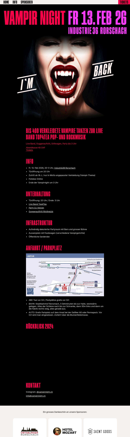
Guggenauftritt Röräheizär (41, 211)
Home (6, 2)
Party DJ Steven (36, 208)
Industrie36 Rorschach (64, 168)
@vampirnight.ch (45, 392)
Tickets (124, 2)
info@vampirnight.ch (36, 396)
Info (15, 2)
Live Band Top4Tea (38, 204)
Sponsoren (27, 2)
